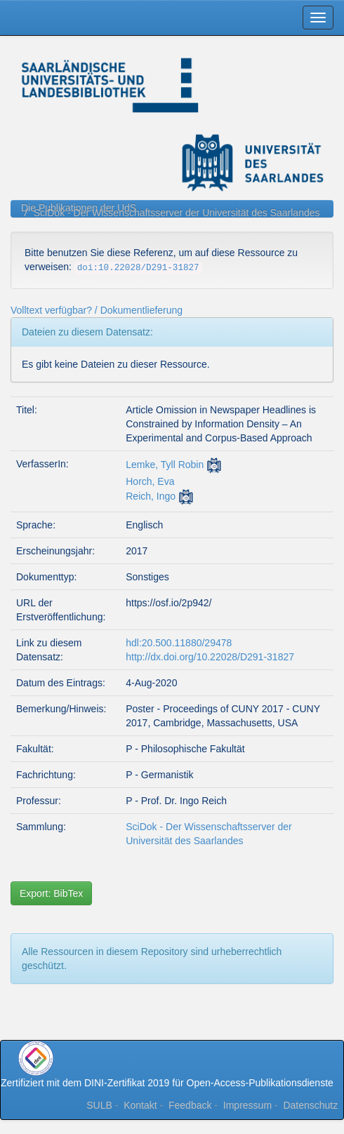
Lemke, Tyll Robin (165, 464)
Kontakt (140, 1105)
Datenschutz (310, 1105)
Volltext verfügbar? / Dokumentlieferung (97, 310)
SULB (99, 1105)
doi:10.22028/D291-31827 (138, 268)
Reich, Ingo (151, 496)
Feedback (189, 1105)
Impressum (247, 1105)
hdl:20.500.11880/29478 (179, 642)
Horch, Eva (150, 481)
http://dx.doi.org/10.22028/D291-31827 (210, 656)
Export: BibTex (51, 893)
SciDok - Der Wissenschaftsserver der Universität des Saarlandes (177, 212)
